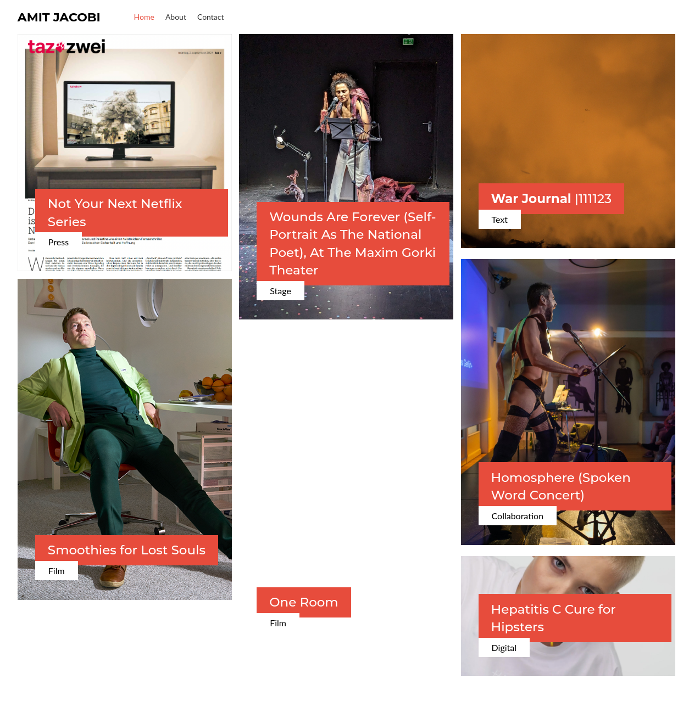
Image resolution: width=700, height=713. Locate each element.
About (175, 16)
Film (56, 570)
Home (144, 16)
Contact (210, 16)
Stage (280, 290)
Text (500, 219)
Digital (504, 647)
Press (58, 242)
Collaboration (518, 515)
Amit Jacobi (59, 17)
